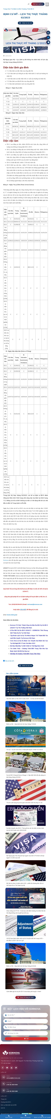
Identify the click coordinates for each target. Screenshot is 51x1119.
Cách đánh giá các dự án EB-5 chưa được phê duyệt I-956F (23, 991)
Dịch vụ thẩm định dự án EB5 (8, 1105)
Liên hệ (3, 1108)
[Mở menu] (47, 4)
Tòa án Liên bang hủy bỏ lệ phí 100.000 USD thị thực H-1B (24, 803)
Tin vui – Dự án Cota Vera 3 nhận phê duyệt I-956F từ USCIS (24, 750)
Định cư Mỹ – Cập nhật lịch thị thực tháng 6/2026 (21, 966)
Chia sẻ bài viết (8, 661)
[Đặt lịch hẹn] (48, 33)
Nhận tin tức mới (25, 23)
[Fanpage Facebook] (48, 37)
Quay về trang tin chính (25, 997)
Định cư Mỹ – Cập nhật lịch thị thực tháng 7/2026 (21, 724)
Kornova (5, 560)
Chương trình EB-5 (28, 9)
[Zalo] (48, 42)
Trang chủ (6, 9)
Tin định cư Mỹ (16, 9)
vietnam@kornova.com (35, 604)
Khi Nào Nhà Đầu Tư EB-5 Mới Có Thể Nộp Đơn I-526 (27, 646)
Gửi (26, 1038)
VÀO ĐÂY (23, 610)
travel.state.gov (12, 615)
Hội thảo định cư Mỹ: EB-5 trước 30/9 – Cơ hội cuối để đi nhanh (25, 699)
